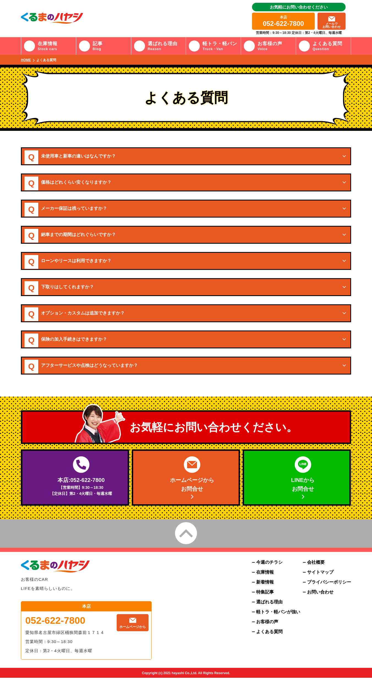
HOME (26, 60)
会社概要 (316, 578)
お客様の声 (267, 638)
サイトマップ (320, 588)
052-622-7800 (55, 636)
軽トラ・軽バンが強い (278, 628)
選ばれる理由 (269, 618)
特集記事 (265, 608)
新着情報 (265, 598)
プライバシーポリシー (329, 598)
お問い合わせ (320, 608)
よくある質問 (269, 648)
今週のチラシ (269, 578)
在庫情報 (265, 588)
